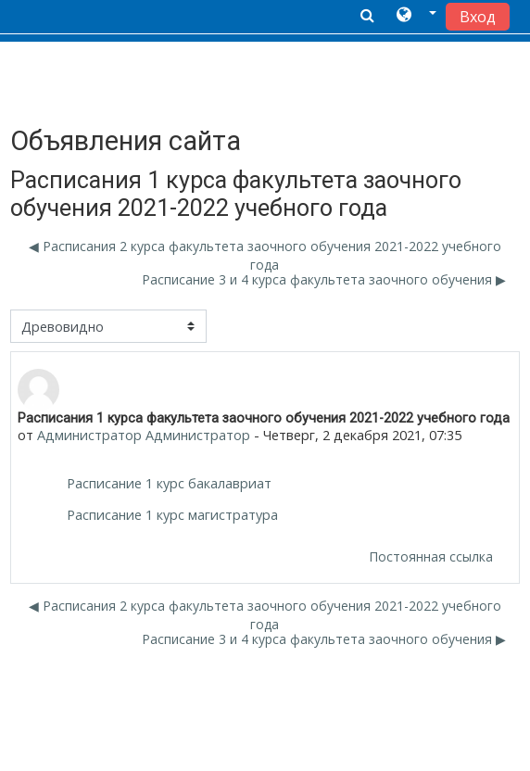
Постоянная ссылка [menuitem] (431, 556)
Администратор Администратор (143, 435)
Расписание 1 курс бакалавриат (169, 483)
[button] (416, 16)
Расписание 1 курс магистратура (172, 515)
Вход (478, 16)
